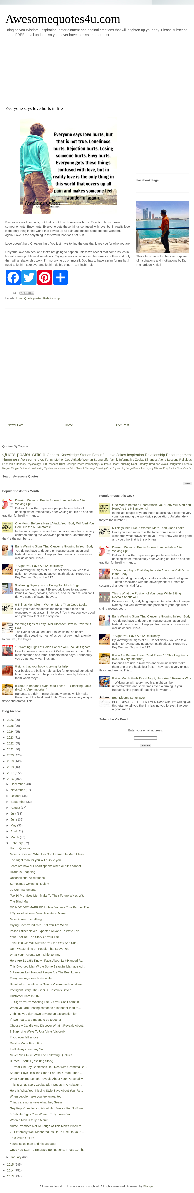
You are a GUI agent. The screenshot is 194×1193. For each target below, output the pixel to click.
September (18, 801)
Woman (87, 459)
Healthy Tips (42, 468)
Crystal (116, 468)
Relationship (51, 298)
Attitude (76, 459)
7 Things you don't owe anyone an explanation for (43, 1013)
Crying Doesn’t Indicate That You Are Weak (39, 925)
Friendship (8, 464)
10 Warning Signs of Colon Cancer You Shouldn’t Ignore (52, 647)
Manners (54, 468)
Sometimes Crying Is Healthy (29, 883)
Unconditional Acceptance (27, 877)
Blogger (148, 1186)
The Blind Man (19, 901)
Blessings (90, 468)
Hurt (44, 464)
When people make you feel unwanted (35, 1096)
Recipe (172, 468)
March (15, 837)
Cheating (101, 468)
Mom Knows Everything (26, 919)
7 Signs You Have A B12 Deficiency (39, 565)
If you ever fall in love (24, 1037)
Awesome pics (32, 459)
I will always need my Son (27, 1049)
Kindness (151, 459)
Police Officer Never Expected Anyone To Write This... (46, 931)
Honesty (21, 464)
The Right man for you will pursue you (35, 860)
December (18, 784)
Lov (143, 468)
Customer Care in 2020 (25, 996)
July (14, 813)
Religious (185, 459)
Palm (72, 468)
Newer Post (15, 425)
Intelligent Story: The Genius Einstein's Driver (40, 990)
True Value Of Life (22, 1138)
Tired (152, 464)
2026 (11, 719)
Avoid (164, 464)
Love (19, 298)
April (14, 831)
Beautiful (99, 455)
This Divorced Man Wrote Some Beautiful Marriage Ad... (47, 966)
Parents (187, 464)
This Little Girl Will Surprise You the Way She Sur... (44, 942)
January (16, 1157)
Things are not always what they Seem (36, 1102)
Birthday (143, 464)
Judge (129, 468)
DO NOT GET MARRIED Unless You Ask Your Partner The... (50, 907)
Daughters (175, 464)
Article (38, 454)
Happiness (10, 459)
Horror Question (20, 848)
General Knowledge (63, 455)
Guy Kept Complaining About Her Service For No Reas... (48, 1108)
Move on (64, 468)
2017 (11, 773)
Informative (126, 459)
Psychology (34, 464)
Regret (6, 468)
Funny (49, 459)
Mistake (158, 468)
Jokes (121, 455)
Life (106, 459)
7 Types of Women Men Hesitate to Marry (38, 913)
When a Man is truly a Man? (29, 1120)
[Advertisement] (31, 70)
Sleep (79, 468)
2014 (11, 1170)
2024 (11, 731)
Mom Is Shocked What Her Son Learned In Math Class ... (48, 854)
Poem (80, 464)
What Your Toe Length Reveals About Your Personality (46, 1078)
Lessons (172, 459)
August (16, 807)
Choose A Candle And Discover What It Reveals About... (47, 1025)
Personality (92, 464)
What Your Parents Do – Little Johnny (35, 954)
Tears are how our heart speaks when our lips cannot (45, 866)
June (14, 819)
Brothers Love (27, 468)
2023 (11, 737)
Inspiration (135, 455)
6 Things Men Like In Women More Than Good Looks (51, 604)
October (16, 796)
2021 (11, 749)
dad (158, 464)
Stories (85, 455)
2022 (11, 743)
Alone (162, 459)
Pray (165, 468)
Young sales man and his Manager (33, 1143)
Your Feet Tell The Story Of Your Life (34, 937)
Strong (98, 459)
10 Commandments (23, 889)
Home (69, 425)
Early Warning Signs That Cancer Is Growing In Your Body (54, 546)
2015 (11, 1164)
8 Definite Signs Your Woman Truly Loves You (41, 1114)
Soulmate (105, 464)
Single (15, 468)
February (17, 843)
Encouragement (179, 455)
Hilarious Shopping (22, 872)
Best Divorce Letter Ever (128, 697)
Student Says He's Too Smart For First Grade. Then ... (46, 1073)
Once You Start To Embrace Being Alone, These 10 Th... (47, 1149)
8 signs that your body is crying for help (41, 666)
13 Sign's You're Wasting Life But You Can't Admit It (44, 1002)
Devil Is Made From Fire (26, 1043)
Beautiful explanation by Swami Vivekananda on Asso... (47, 984)
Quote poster (33, 298)
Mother (59, 459)
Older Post (122, 425)
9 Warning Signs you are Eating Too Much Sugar (47, 585)
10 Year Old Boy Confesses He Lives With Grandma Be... (48, 1067)
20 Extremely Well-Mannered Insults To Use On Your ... (47, 1132)
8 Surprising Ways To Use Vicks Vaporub (37, 1031)
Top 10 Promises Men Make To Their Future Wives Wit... (47, 895)
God (67, 459)
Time (179, 468)
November (18, 790)
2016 (11, 779)
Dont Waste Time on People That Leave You (39, 948)
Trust (62, 464)
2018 (11, 767)
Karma (136, 468)
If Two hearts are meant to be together (35, 1019)
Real (134, 464)
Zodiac (139, 459)
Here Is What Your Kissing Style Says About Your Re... (46, 1090)
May (14, 825)
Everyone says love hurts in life (31, 978)
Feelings (71, 464)
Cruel (109, 468)
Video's (187, 468)
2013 (11, 1176)
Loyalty (150, 468)
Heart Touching (121, 464)
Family (113, 459)
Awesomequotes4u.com (62, 18)
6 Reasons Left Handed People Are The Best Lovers (45, 972)
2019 (11, 761)
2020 (11, 755)
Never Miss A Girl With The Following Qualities (41, 1055)
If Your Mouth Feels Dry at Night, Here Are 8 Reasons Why (151, 678)
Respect (53, 464)
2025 (11, 725)
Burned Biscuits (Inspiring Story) (31, 1061)
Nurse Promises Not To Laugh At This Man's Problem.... (47, 1126)
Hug (123, 468)
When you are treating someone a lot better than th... (45, 1007)
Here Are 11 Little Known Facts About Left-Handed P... (46, 960)
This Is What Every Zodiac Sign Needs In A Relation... (46, 1084)
